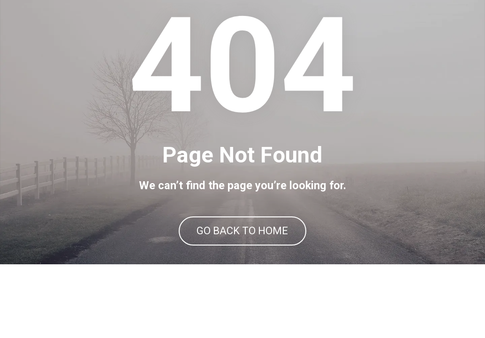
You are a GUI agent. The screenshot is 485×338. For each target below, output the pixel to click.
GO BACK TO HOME (242, 268)
